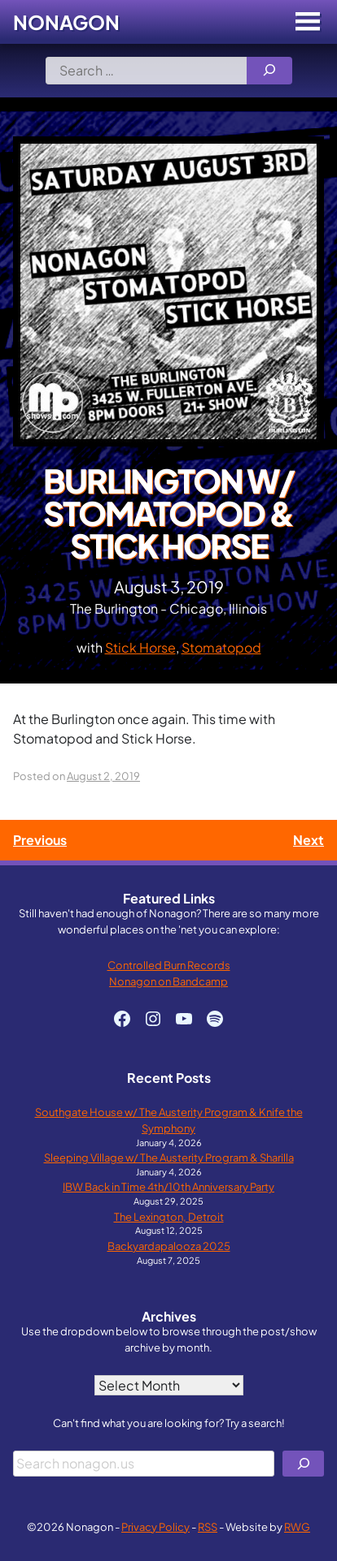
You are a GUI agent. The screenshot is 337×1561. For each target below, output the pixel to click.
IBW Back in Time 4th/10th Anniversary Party (168, 1186)
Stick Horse (140, 647)
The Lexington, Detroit (169, 1216)
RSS (207, 1526)
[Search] (269, 70)
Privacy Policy (155, 1526)
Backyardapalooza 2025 (168, 1246)
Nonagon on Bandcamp (168, 981)
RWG (297, 1526)
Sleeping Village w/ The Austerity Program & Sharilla (169, 1157)
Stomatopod (221, 647)
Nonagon (66, 22)
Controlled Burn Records (168, 965)
